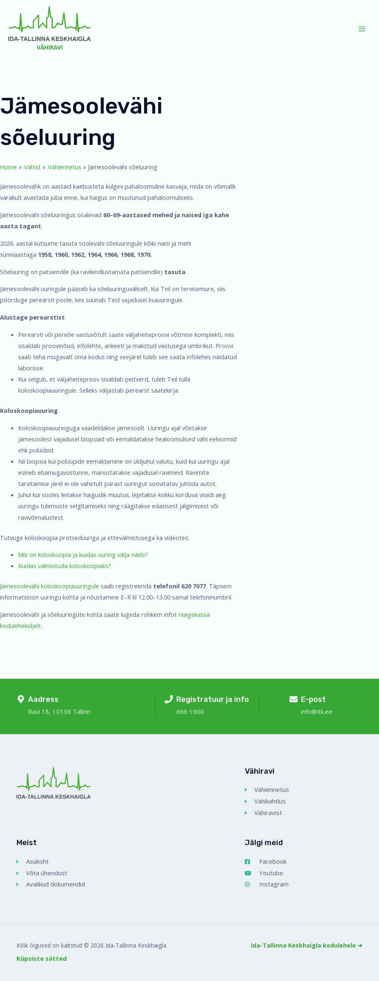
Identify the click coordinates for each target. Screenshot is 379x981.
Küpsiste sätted (42, 958)
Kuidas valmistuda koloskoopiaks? (64, 566)
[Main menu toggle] (362, 29)
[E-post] (293, 699)
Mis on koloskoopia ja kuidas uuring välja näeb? (83, 554)
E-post (313, 699)
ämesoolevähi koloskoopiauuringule (50, 586)
